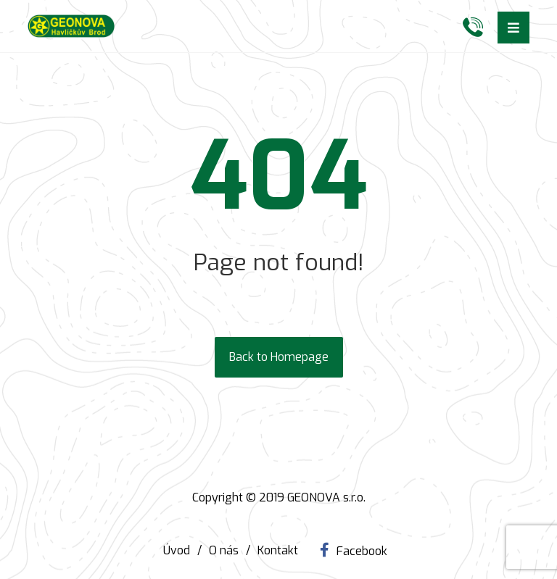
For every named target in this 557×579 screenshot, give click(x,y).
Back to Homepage (279, 357)
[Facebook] (353, 550)
